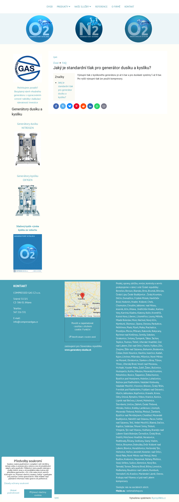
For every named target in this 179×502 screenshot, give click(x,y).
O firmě (116, 6)
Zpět (55, 57)
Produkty (63, 6)
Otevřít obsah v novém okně (82, 337)
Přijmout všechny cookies (38, 494)
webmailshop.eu (134, 490)
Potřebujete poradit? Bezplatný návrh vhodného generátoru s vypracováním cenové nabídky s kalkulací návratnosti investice (27, 95)
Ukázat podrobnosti (13, 491)
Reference (101, 6)
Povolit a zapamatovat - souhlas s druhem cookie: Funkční (82, 326)
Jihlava (132, 309)
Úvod (50, 6)
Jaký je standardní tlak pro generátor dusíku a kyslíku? (65, 90)
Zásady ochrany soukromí (16, 483)
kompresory (122, 481)
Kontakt (129, 6)
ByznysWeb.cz (159, 497)
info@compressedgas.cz (25, 321)
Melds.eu (120, 490)
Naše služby (82, 6)
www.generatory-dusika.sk (78, 349)
